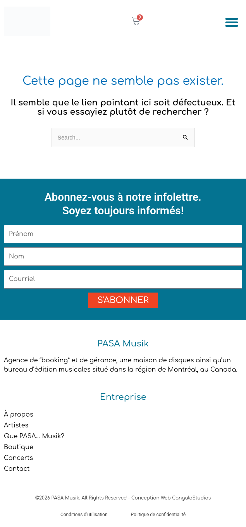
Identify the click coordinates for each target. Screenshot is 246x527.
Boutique (18, 447)
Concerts (18, 458)
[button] (231, 22)
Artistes (16, 425)
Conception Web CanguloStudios (171, 498)
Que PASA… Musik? (34, 436)
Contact (17, 468)
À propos (18, 414)
